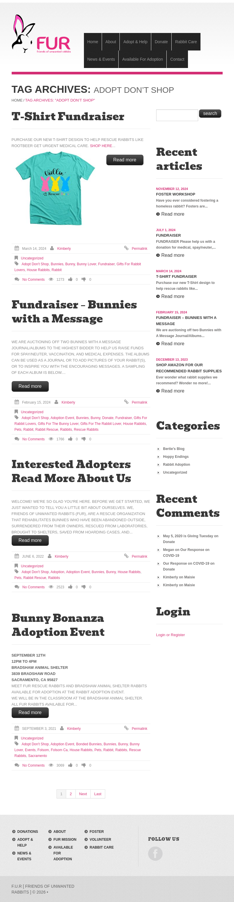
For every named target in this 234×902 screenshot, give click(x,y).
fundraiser (106, 264)
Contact (177, 59)
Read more (124, 159)
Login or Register (170, 634)
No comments (33, 279)
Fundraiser (168, 235)
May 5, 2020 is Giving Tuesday (188, 536)
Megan (168, 549)
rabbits (66, 429)
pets (18, 429)
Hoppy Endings (176, 456)
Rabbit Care (186, 41)
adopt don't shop (35, 264)
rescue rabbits (86, 429)
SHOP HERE (101, 145)
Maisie (189, 577)
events (30, 750)
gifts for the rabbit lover (100, 423)
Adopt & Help (135, 41)
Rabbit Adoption (176, 464)
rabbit (57, 270)
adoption (57, 572)
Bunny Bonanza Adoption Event (58, 624)
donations (27, 831)
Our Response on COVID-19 (186, 563)
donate (108, 418)
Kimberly (64, 248)
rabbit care (102, 847)
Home (92, 41)
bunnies (57, 264)
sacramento (37, 755)
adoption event (62, 418)
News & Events (101, 59)
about (60, 831)
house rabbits (38, 270)
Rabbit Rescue (46, 429)
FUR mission (65, 839)
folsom (43, 750)
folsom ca (59, 750)
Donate (161, 41)
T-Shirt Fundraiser (68, 116)
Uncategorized (32, 258)
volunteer (100, 839)
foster (97, 831)
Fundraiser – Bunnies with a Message (74, 311)
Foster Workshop (175, 194)
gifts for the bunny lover (58, 423)
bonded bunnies (89, 744)
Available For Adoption (142, 59)
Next (83, 793)
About (110, 41)
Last (97, 793)
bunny (70, 264)
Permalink (139, 248)
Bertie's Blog (174, 448)
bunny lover (86, 264)
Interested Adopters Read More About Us (71, 471)
